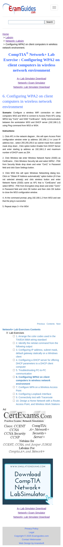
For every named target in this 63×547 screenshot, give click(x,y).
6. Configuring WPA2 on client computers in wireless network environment (33, 380)
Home (6, 34)
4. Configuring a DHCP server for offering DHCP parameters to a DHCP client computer (37, 363)
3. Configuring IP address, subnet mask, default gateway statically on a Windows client (37, 353)
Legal (31, 532)
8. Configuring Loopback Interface (33, 394)
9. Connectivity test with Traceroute (34, 397)
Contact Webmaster (31, 539)
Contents (51, 324)
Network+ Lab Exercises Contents (21, 329)
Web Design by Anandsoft (31, 543)
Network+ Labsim (15, 41)
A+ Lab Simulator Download (31, 508)
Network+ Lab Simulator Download (31, 517)
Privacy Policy (31, 528)
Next (58, 324)
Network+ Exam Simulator (31, 512)
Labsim (9, 37)
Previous (41, 324)
